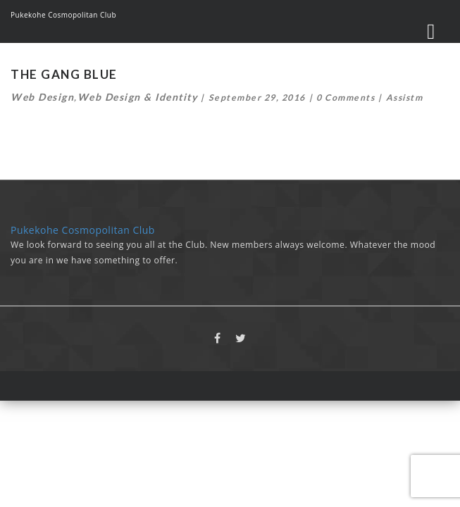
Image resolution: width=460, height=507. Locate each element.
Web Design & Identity (137, 97)
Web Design (42, 97)
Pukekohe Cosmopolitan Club (63, 15)
